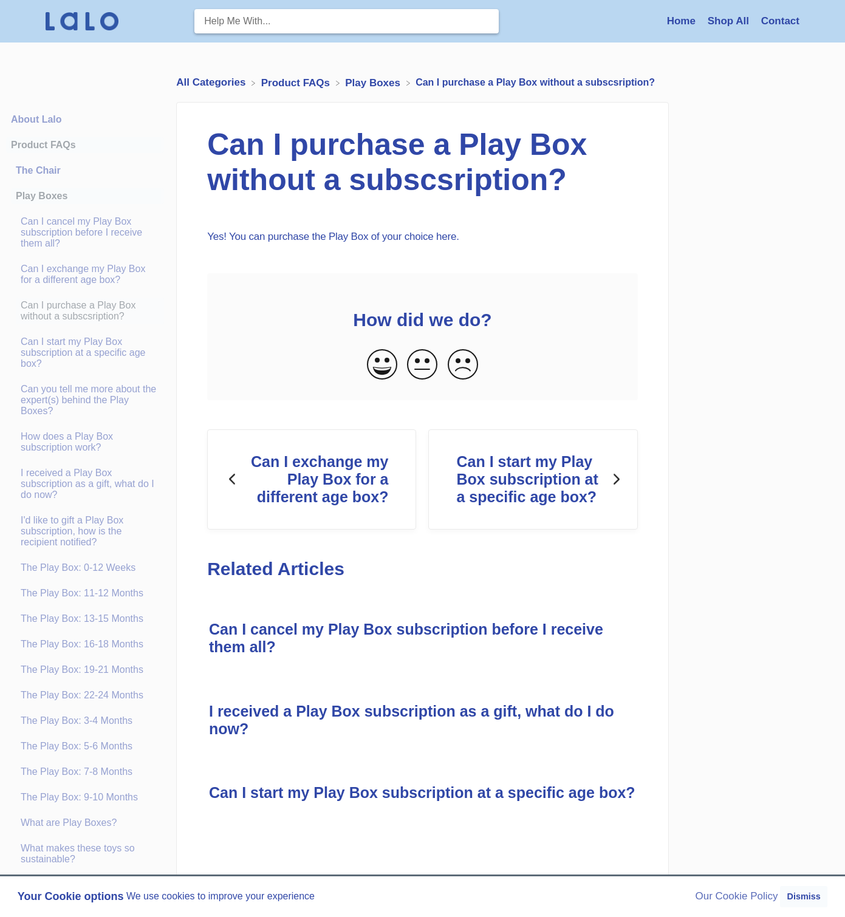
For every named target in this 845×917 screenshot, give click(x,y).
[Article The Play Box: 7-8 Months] (85, 772)
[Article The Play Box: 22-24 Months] (85, 695)
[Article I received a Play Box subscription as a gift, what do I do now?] (85, 484)
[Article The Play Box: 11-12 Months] (85, 593)
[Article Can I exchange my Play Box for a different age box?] (85, 274)
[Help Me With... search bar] (346, 21)
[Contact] (780, 21)
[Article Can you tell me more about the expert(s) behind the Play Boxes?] (85, 400)
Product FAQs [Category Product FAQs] (43, 145)
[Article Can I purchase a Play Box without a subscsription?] (85, 311)
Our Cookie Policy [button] (737, 896)
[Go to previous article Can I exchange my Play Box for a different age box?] (311, 479)
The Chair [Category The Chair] (38, 170)
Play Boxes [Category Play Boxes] (41, 196)
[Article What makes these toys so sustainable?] (85, 853)
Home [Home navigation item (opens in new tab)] (683, 21)
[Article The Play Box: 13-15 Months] (85, 619)
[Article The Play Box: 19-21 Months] (85, 670)
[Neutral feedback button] (422, 365)
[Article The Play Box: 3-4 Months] (85, 721)
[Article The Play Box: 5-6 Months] (85, 746)
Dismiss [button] (803, 896)
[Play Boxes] (374, 82)
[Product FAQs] (297, 82)
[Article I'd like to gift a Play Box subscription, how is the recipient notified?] (85, 531)
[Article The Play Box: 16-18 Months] (85, 644)
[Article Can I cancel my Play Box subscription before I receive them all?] (85, 232)
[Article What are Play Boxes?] (85, 823)
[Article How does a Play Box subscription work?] (85, 442)
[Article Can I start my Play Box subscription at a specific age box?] (85, 353)
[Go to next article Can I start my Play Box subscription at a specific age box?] (532, 479)
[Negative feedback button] (463, 365)
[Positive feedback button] (382, 365)
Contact (780, 21)
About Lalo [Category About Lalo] (36, 119)
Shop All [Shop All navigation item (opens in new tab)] (730, 21)
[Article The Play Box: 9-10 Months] (85, 797)
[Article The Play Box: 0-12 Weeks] (85, 568)
